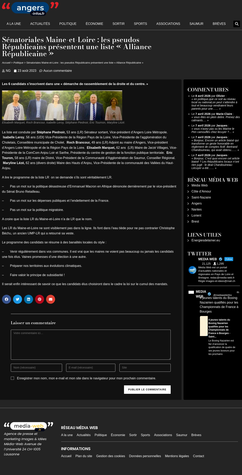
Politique (67, 23)
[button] (236, 24)
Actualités (40, 23)
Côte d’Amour (201, 191)
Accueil (6, 62)
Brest (195, 221)
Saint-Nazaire (201, 197)
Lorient (196, 215)
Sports (140, 23)
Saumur (196, 23)
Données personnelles (145, 456)
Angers (197, 203)
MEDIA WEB (201, 294)
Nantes (197, 209)
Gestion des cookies (110, 456)
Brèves (219, 23)
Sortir (119, 23)
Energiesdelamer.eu (206, 240)
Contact (198, 456)
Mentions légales (177, 456)
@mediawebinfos (222, 295)
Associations (168, 23)
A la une (14, 23)
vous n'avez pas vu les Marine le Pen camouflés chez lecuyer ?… (213, 130)
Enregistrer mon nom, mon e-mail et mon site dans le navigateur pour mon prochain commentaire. (86, 378)
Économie (94, 23)
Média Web (200, 185)
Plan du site (84, 456)
